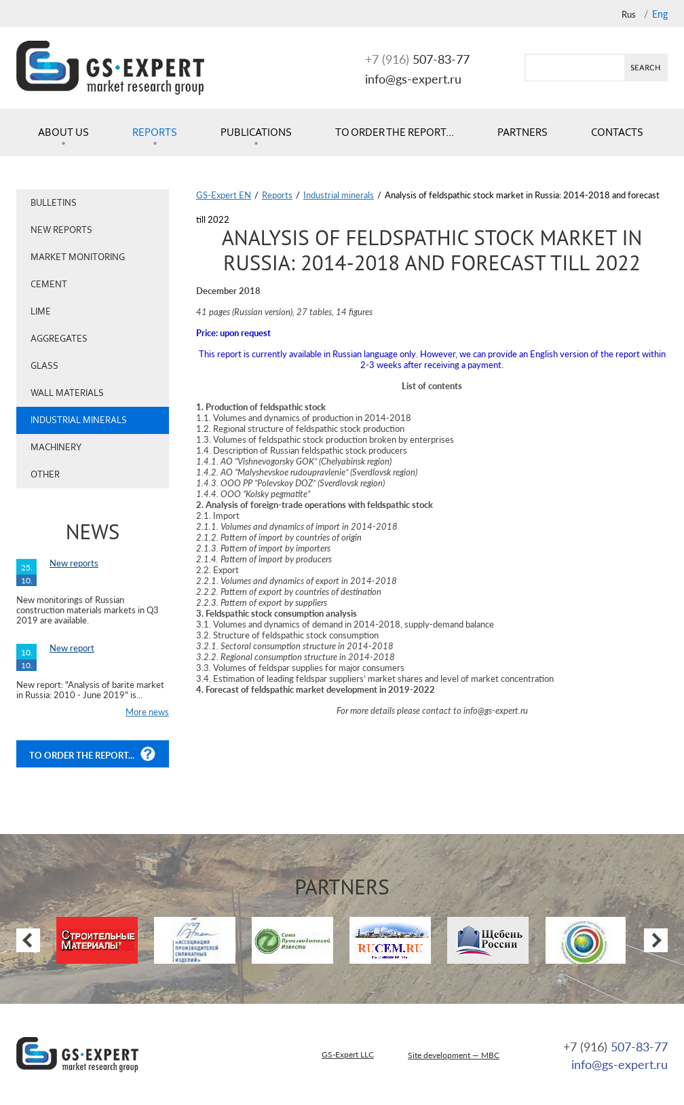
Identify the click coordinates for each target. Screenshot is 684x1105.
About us (63, 132)
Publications (256, 132)
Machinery (56, 447)
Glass (44, 366)
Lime (41, 311)
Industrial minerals (79, 420)
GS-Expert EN (223, 194)
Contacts (617, 132)
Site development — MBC (453, 1055)
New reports (61, 230)
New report (72, 647)
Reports (154, 132)
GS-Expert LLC (348, 1054)
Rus (629, 14)
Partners (522, 132)
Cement (49, 284)
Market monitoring (78, 257)
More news (147, 711)
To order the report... (394, 132)
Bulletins (54, 203)
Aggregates (59, 338)
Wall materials (67, 393)
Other (45, 474)
